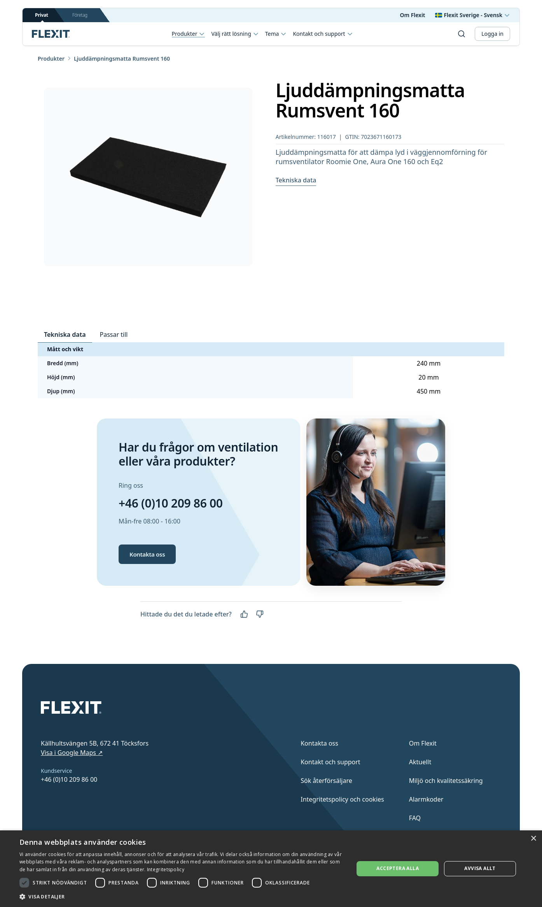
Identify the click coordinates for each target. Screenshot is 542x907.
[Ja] (244, 614)
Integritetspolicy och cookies (342, 799)
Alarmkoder (426, 799)
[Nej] (260, 614)
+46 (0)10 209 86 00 (171, 503)
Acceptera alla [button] (397, 868)
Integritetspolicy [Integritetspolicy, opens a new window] (165, 869)
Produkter (188, 34)
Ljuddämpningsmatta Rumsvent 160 (122, 58)
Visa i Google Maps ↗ (72, 752)
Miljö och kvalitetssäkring (446, 780)
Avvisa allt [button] (479, 868)
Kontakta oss (147, 554)
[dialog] (271, 868)
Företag (79, 15)
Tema (276, 34)
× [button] (533, 839)
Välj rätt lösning (235, 34)
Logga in (492, 33)
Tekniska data (296, 180)
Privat (41, 17)
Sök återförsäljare (326, 780)
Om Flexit (412, 15)
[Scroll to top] (51, 34)
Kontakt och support (323, 34)
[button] (181, 896)
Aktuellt (420, 762)
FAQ (415, 818)
